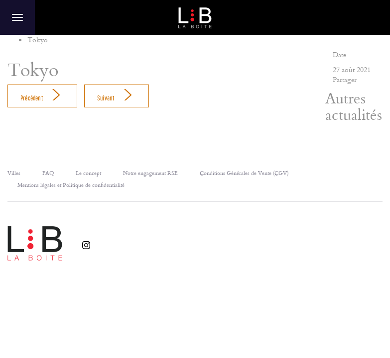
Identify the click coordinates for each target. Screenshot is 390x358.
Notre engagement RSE (150, 173)
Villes (13, 173)
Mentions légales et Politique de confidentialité (71, 184)
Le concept (88, 173)
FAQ (48, 173)
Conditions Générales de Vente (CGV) (244, 173)
